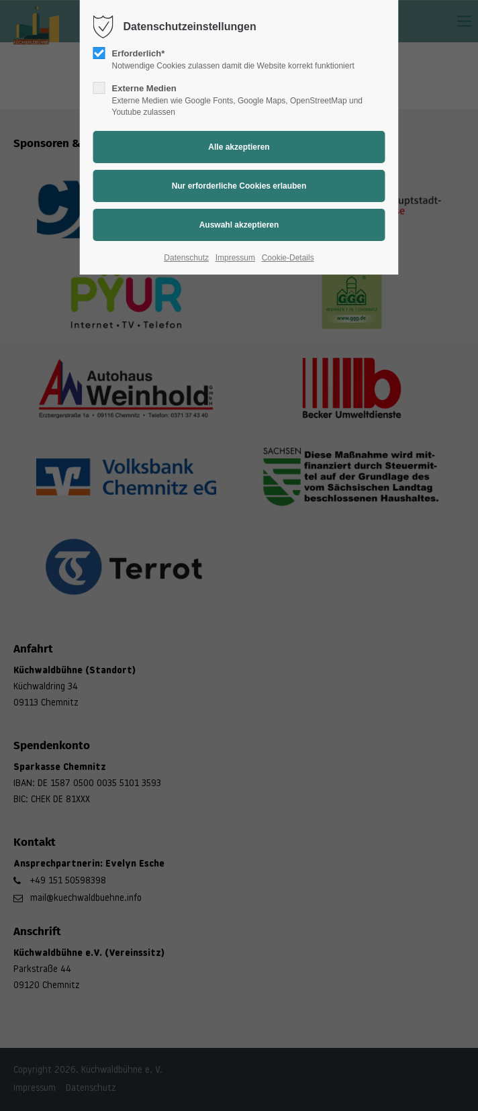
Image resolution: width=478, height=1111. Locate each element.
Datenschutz (186, 257)
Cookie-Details (288, 257)
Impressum (235, 257)
